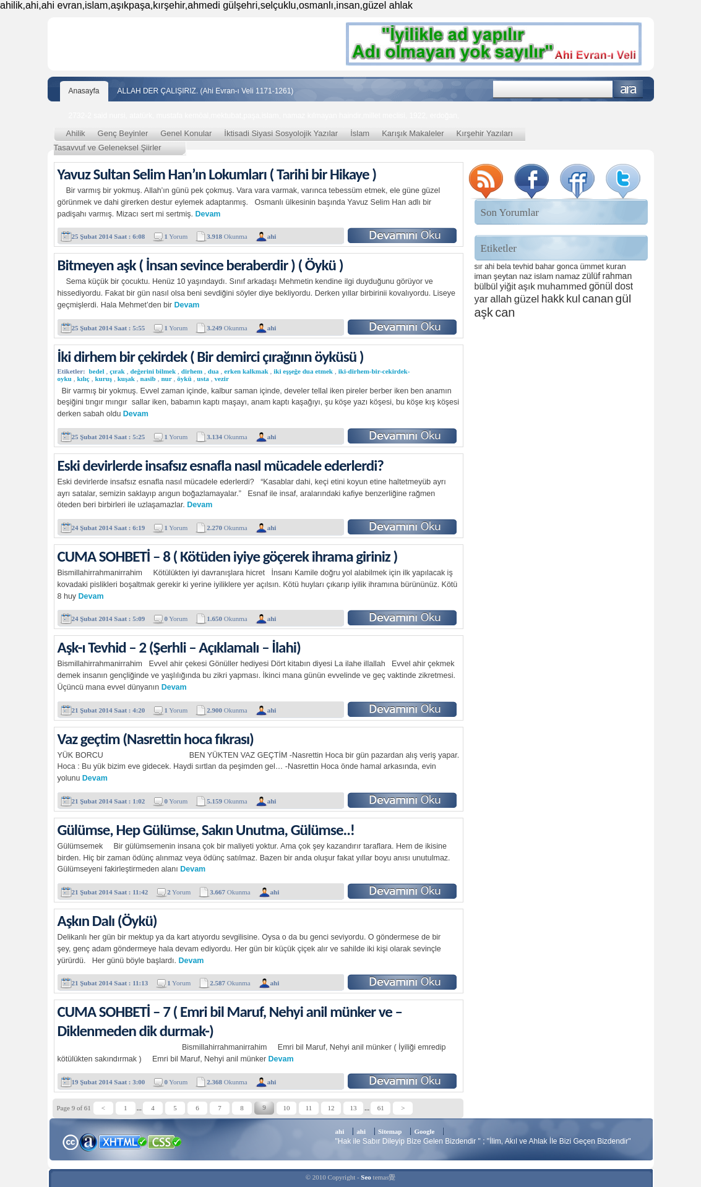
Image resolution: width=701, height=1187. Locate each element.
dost (623, 286)
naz (525, 276)
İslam (359, 133)
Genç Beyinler (123, 133)
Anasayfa (84, 91)
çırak (117, 371)
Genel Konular (186, 133)
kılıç (83, 378)
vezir (222, 378)
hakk (552, 299)
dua (213, 371)
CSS (165, 1141)
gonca (567, 266)
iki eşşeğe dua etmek (303, 371)
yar (481, 298)
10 (286, 1108)
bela (504, 266)
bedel (96, 371)
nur (166, 378)
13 (353, 1108)
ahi (489, 266)
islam (543, 276)
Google (424, 1131)
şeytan (505, 276)
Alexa (88, 1142)
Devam (207, 214)
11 (309, 1108)
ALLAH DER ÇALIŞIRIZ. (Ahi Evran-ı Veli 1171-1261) (206, 91)
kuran (616, 266)
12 (331, 1108)
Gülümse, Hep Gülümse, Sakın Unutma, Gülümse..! (206, 829)
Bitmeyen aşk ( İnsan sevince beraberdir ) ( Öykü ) (200, 265)
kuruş (103, 378)
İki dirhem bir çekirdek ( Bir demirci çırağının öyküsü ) (211, 356)
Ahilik (75, 133)
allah (501, 299)
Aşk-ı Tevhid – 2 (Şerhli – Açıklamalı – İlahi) (179, 647)
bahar (544, 266)
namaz (568, 276)
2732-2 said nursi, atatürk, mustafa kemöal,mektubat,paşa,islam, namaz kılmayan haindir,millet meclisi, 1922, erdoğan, (264, 115)
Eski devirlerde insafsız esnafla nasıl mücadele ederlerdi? (221, 465)
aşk (484, 312)
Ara (628, 89)
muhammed (562, 286)
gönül (601, 286)
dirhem (191, 371)
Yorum (175, 236)
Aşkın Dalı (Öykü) (107, 920)
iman (483, 276)
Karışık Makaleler (413, 133)
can (505, 312)
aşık (526, 286)
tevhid (523, 266)
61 (380, 1108)
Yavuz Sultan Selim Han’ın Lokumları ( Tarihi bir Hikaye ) (217, 174)
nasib (148, 378)
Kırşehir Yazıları (485, 133)
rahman (617, 276)
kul (573, 299)
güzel (527, 299)
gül (624, 298)
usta (203, 378)
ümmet (592, 266)
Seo (366, 1177)
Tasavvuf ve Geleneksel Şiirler (107, 147)
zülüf (591, 276)
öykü (184, 378)
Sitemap (390, 1131)
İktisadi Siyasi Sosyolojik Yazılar (281, 133)
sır (479, 266)
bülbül (486, 286)
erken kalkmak (246, 371)
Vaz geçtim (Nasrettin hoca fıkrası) (156, 738)
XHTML (122, 1140)
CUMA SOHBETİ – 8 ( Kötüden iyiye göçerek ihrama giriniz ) (228, 556)
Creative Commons (70, 1141)
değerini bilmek (153, 371)
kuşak (126, 378)
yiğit (508, 286)
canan (597, 298)
